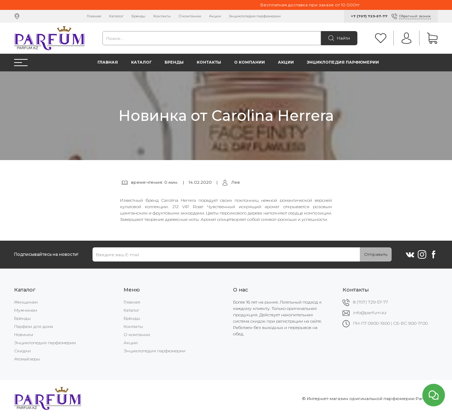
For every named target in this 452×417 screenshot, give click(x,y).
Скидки (22, 350)
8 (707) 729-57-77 (370, 302)
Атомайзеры (27, 359)
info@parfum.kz (370, 312)
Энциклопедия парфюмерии (255, 16)
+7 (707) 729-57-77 (369, 16)
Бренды (138, 16)
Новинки (23, 334)
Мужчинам (25, 310)
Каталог (116, 16)
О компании (190, 16)
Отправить (375, 254)
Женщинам (26, 302)
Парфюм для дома (33, 326)
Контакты (162, 16)
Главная (94, 16)
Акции (215, 16)
